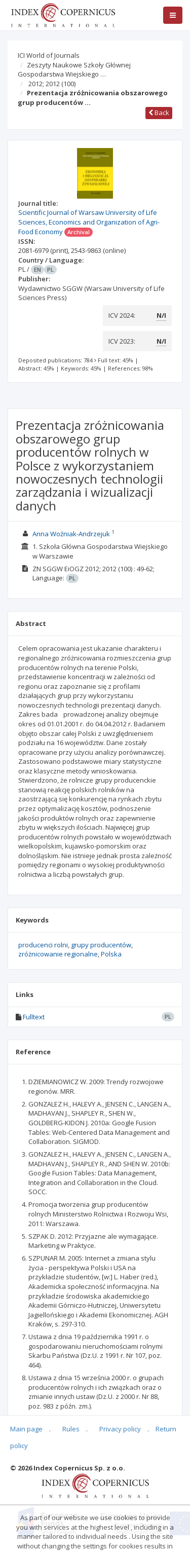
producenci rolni (43, 944)
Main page (26, 1428)
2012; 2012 (51, 83)
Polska (111, 953)
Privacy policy (120, 1428)
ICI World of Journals (49, 55)
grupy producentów (101, 944)
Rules (71, 1428)
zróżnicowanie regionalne (58, 953)
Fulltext (34, 1016)
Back (158, 112)
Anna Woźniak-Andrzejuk (71, 533)
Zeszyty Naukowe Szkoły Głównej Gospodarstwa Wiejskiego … (74, 69)
